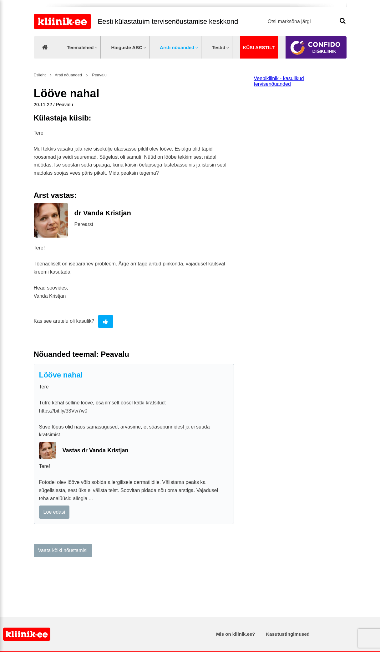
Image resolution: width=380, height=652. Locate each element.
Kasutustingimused (288, 634)
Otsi (343, 21)
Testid (218, 47)
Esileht (40, 75)
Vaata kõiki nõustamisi (63, 550)
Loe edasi (54, 512)
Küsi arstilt (259, 47)
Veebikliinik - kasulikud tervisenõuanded (279, 81)
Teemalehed (80, 47)
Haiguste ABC (126, 47)
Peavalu (99, 75)
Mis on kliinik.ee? (235, 634)
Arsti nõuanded (177, 47)
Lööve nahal (61, 375)
